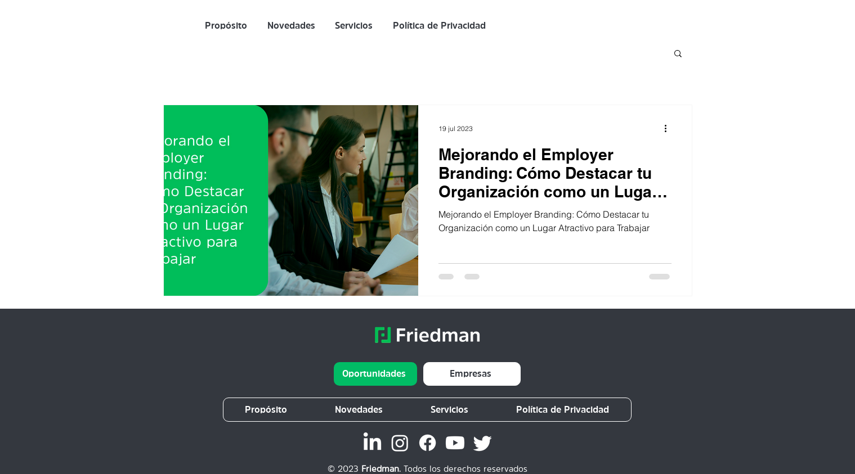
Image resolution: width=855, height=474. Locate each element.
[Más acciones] (670, 128)
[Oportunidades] (375, 374)
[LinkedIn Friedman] (372, 443)
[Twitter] (483, 443)
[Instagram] (400, 443)
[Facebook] (427, 443)
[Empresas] (472, 374)
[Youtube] (455, 443)
